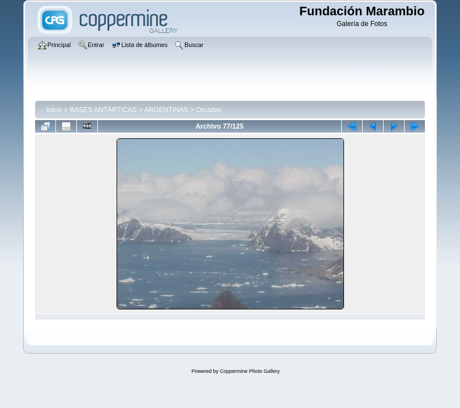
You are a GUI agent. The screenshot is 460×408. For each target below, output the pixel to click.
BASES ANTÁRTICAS (103, 110)
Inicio (54, 110)
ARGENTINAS (166, 110)
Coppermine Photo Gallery (250, 371)
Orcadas (209, 110)
